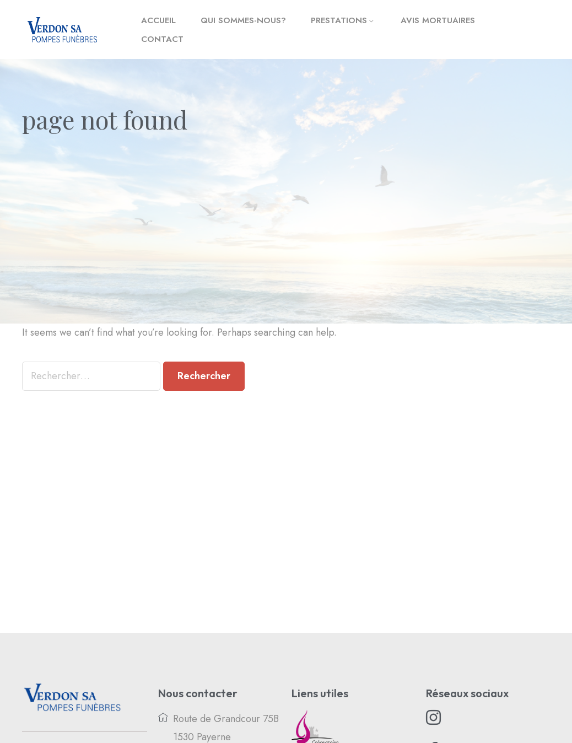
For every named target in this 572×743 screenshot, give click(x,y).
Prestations (339, 20)
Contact (162, 39)
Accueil (158, 20)
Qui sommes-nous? (243, 20)
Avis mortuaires (438, 20)
